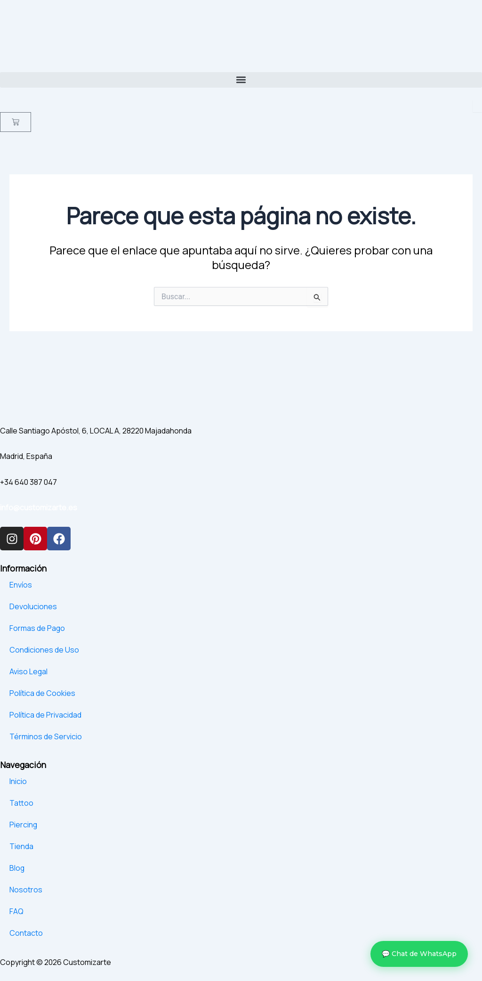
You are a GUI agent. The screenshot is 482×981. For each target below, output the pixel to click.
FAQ (16, 911)
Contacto (26, 933)
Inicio (18, 781)
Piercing (23, 824)
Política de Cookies (42, 693)
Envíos (20, 585)
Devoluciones (33, 606)
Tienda (21, 846)
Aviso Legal (28, 671)
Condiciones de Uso (44, 650)
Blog (17, 868)
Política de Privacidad (45, 715)
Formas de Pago (37, 628)
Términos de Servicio (45, 736)
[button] (241, 80)
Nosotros (25, 889)
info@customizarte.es (38, 507)
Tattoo (21, 803)
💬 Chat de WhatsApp (419, 953)
